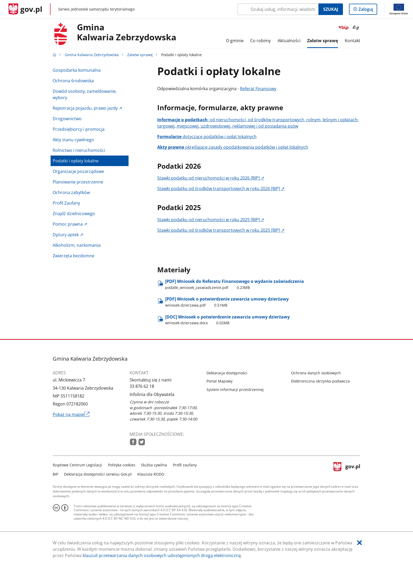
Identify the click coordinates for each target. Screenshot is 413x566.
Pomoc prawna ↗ (70, 224)
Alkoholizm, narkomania (77, 245)
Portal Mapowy (219, 381)
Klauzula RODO (150, 474)
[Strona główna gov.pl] (25, 9)
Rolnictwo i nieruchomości (79, 150)
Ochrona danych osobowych (316, 372)
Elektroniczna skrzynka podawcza (320, 381)
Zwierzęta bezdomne (73, 256)
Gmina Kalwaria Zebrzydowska (92, 54)
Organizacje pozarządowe (78, 171)
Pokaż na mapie (71, 414)
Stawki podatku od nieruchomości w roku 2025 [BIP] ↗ (210, 219)
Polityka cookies (121, 464)
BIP (55, 474)
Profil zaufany (185, 464)
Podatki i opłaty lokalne (76, 161)
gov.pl (346, 469)
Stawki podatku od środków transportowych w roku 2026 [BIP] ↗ (220, 188)
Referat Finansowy (258, 88)
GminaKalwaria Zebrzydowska (126, 32)
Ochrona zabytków (71, 192)
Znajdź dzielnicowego (74, 213)
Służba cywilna (154, 464)
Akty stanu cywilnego (73, 140)
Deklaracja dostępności (226, 372)
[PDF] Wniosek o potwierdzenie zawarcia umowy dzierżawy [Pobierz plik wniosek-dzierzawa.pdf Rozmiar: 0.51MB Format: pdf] (227, 302)
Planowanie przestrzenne (78, 182)
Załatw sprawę (140, 54)
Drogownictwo (67, 119)
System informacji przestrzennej (235, 389)
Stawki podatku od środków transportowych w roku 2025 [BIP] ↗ (220, 230)
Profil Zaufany (66, 203)
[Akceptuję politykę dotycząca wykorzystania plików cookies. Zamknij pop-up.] (360, 542)
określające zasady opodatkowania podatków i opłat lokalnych (232, 147)
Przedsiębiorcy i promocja (79, 129)
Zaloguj (367, 10)
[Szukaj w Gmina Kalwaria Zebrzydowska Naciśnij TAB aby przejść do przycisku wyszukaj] (278, 9)
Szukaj (330, 9)
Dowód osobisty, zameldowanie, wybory (85, 94)
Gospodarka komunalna (77, 70)
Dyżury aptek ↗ (68, 235)
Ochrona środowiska (73, 81)
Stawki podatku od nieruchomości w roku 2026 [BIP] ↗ (210, 178)
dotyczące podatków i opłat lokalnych (207, 136)
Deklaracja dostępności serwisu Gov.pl (98, 474)
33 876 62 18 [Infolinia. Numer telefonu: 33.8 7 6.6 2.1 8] (142, 386)
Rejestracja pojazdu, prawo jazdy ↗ (87, 108)
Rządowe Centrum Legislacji (77, 464)
